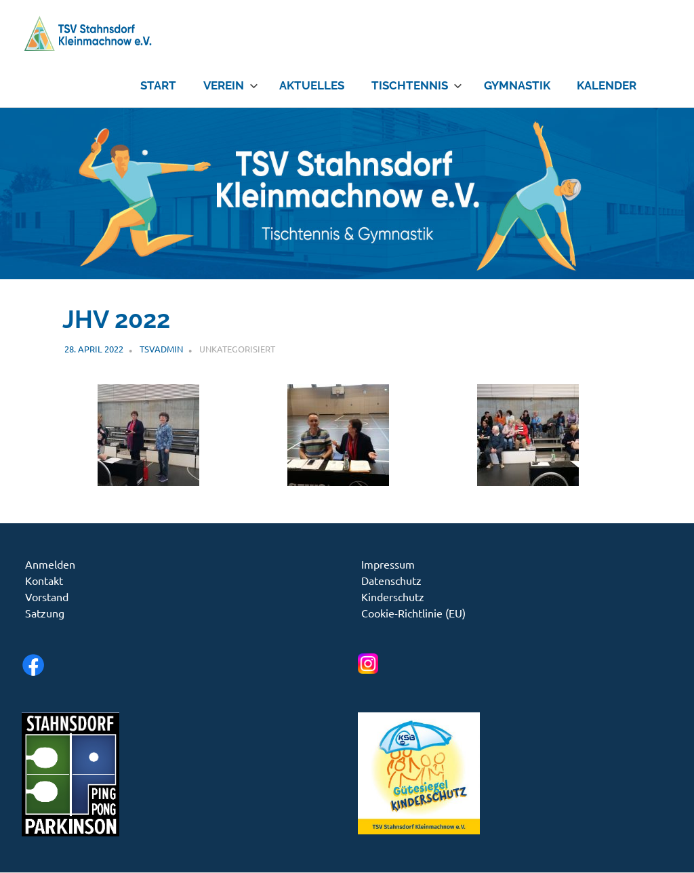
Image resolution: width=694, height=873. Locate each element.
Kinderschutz (392, 596)
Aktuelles (311, 85)
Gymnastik (517, 85)
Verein (230, 85)
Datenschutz (391, 580)
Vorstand (46, 596)
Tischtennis (416, 85)
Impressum (388, 564)
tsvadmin (161, 348)
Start (158, 85)
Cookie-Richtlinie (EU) (413, 613)
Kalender (606, 85)
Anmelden (50, 564)
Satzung (44, 613)
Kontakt (44, 580)
